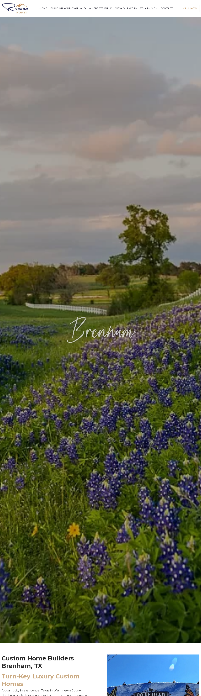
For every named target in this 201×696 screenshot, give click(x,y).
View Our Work (126, 8)
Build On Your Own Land (68, 8)
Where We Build (100, 8)
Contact (167, 8)
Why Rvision (149, 8)
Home (43, 8)
